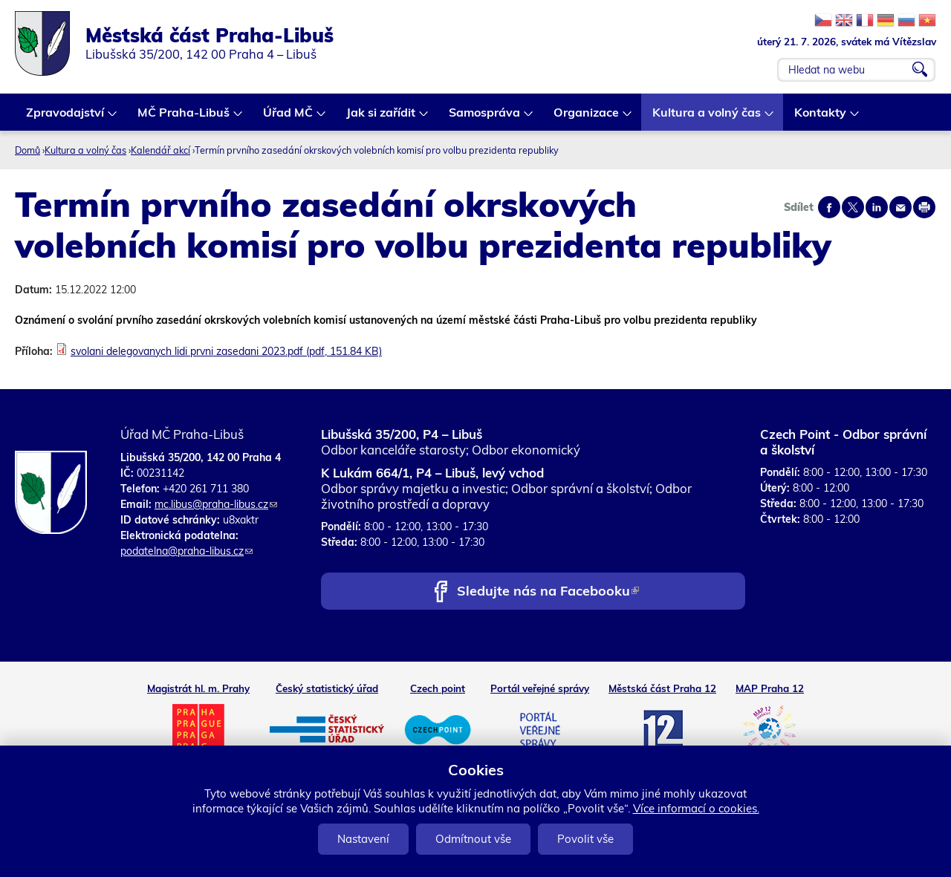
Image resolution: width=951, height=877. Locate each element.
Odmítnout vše (473, 839)
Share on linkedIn (877, 207)
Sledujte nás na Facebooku (548, 592)
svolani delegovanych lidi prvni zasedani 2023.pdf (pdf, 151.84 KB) (226, 351)
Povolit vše (585, 839)
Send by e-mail (900, 207)
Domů (27, 150)
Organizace (587, 118)
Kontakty (821, 118)
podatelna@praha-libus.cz (186, 551)
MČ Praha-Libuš (184, 118)
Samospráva (485, 118)
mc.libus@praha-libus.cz (216, 504)
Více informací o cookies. (696, 808)
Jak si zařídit (381, 118)
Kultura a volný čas (707, 118)
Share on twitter (853, 207)
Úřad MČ (288, 118)
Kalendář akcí (160, 150)
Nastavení (363, 839)
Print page (924, 207)
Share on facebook (829, 207)
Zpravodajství (66, 118)
